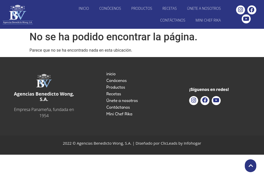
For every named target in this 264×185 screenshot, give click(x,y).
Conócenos (110, 8)
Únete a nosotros (204, 8)
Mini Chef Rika (208, 20)
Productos (141, 8)
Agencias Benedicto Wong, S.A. (44, 97)
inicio (84, 8)
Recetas (170, 8)
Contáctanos (172, 20)
